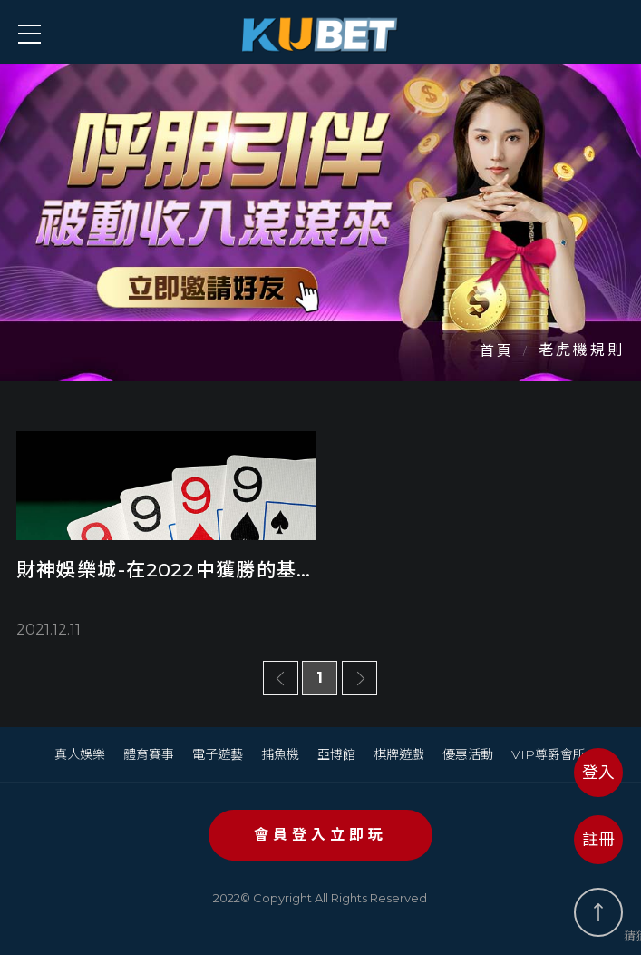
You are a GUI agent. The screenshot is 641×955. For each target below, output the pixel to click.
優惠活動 (467, 754)
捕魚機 (280, 754)
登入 (598, 773)
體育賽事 (148, 754)
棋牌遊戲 (399, 754)
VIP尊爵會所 (548, 754)
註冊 (598, 840)
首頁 (497, 350)
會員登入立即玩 (320, 834)
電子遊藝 (217, 754)
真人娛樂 (79, 754)
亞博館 (336, 754)
